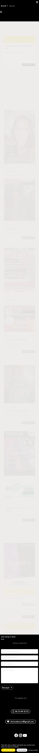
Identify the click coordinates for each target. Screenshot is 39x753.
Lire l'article (28, 69)
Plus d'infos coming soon (14, 56)
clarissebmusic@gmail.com (20, 722)
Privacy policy (33, 750)
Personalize (22, 750)
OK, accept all (8, 750)
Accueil (3, 6)
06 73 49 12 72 (20, 712)
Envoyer (7, 688)
